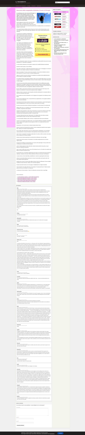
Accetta (60, 433)
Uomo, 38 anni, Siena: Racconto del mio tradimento (27, 180)
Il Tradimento (21, 2)
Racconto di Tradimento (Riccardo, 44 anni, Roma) (26, 181)
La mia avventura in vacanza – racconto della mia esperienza (28, 176)
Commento (18, 407)
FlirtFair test (63, 27)
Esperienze (39, 5)
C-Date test (63, 14)
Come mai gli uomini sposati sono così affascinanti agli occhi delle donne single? (61, 50)
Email (17, 421)
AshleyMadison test (64, 22)
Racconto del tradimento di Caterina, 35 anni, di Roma (27, 179)
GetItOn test (63, 19)
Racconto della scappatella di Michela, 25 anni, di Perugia (33, 10)
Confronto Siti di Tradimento (20, 6)
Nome (17, 417)
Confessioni (33, 5)
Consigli (28, 5)
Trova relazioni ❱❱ (43, 54)
